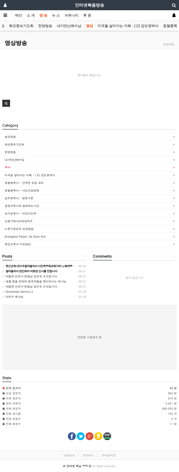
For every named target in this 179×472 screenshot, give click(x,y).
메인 (18, 15)
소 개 (31, 15)
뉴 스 (56, 15)
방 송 (43, 15)
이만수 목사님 (12, 297)
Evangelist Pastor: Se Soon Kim (25, 236)
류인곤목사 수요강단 (18, 244)
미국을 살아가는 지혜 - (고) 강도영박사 (128, 26)
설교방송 (10, 137)
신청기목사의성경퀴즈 (19, 221)
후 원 (87, 15)
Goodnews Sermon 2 (17, 291)
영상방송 (16, 43)
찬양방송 (45, 26)
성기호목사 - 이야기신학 (20, 213)
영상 (89, 26)
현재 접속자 (13, 388)
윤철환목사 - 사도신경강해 (22, 190)
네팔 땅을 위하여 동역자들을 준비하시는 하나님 (34, 281)
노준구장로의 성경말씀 (19, 229)
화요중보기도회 (21, 26)
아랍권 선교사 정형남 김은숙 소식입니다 (29, 276)
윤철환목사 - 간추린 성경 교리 (24, 183)
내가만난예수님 (69, 26)
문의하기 (88, 455)
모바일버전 (109, 455)
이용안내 (69, 455)
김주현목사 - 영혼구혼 (19, 198)
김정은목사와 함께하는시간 (22, 206)
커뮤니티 (72, 15)
